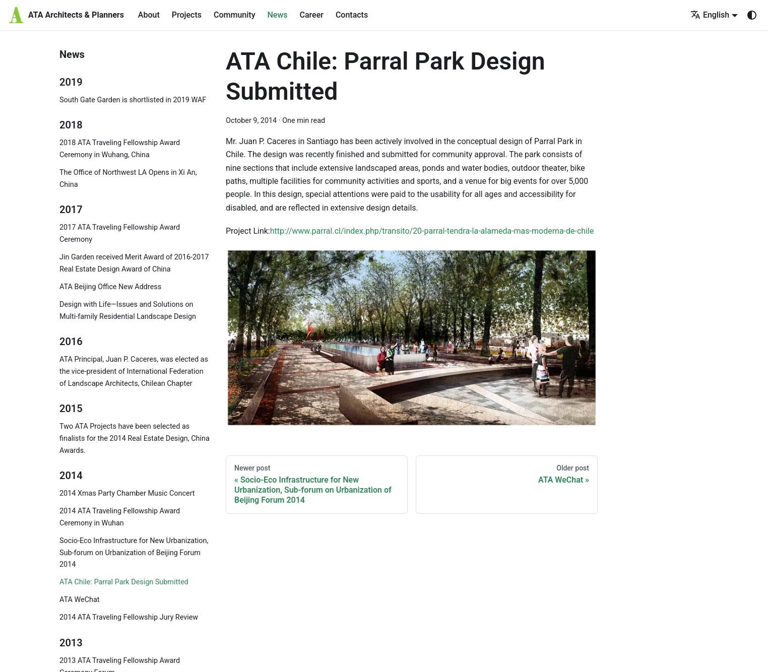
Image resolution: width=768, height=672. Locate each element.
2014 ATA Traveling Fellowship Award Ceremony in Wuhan (119, 517)
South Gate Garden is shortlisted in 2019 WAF (132, 100)
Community (234, 15)
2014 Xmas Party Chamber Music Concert (127, 493)
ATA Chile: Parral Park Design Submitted (123, 582)
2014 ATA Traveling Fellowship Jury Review (128, 617)
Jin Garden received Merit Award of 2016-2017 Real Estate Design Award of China (134, 263)
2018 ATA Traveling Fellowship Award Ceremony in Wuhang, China (119, 149)
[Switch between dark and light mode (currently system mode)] (752, 15)
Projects (187, 15)
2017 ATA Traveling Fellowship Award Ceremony (119, 233)
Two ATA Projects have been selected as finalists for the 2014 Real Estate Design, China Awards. (134, 438)
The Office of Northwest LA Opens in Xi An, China (128, 178)
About (149, 15)
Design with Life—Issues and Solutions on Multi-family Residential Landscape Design (127, 310)
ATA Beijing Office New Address (110, 287)
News (277, 15)
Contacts (352, 15)
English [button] (709, 15)
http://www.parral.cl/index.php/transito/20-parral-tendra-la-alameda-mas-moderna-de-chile (432, 231)
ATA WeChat (79, 599)
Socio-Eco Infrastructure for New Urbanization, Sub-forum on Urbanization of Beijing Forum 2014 (133, 552)
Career (312, 15)
